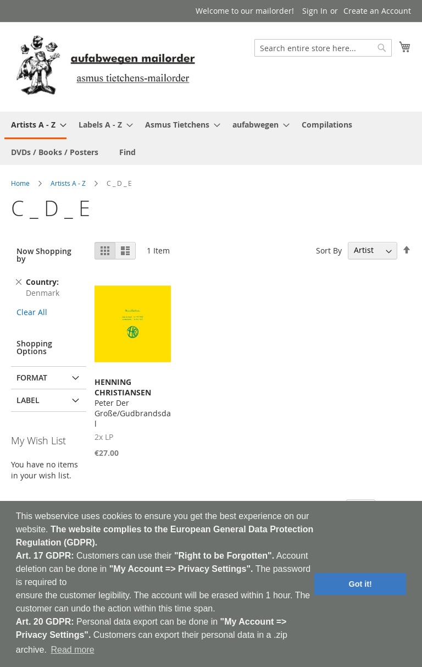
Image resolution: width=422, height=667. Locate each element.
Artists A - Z (68, 183)
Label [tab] (28, 400)
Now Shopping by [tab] (43, 255)
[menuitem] (35, 125)
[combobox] (323, 48)
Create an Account (377, 10)
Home (20, 183)
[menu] (211, 138)
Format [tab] (31, 377)
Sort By (329, 250)
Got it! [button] (360, 584)
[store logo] (105, 66)
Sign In (314, 10)
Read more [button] (72, 649)
